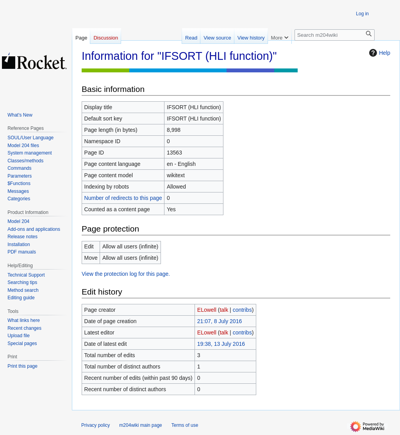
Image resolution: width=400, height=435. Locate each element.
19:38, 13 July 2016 (221, 344)
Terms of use (184, 425)
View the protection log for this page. (126, 274)
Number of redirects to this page (123, 198)
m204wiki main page (140, 425)
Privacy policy (95, 425)
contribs (242, 310)
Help (378, 53)
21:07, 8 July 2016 (219, 321)
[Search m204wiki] (335, 35)
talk (224, 310)
